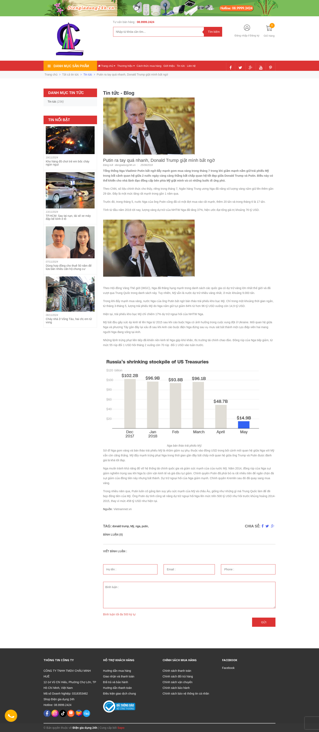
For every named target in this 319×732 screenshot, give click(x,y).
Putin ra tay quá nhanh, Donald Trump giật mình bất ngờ (159, 160)
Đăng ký (254, 35)
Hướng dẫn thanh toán (117, 687)
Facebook (228, 668)
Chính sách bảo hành (176, 687)
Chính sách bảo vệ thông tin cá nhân (186, 693)
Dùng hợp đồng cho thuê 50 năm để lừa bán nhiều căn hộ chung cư (69, 267)
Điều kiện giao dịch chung (119, 693)
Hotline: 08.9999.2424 (57, 705)
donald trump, (121, 526)
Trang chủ (106, 65)
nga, (138, 526)
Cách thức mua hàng (149, 65)
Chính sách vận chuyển (177, 682)
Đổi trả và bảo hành (115, 682)
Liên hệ (191, 65)
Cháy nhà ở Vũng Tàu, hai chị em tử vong (69, 320)
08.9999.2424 (145, 22)
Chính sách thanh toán (177, 670)
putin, (145, 526)
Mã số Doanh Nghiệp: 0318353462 (66, 693)
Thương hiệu (125, 65)
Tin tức (181, 65)
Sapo (120, 727)
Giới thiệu (169, 65)
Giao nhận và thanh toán (118, 676)
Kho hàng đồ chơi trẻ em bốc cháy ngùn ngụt (67, 163)
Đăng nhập (241, 35)
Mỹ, (132, 526)
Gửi (264, 622)
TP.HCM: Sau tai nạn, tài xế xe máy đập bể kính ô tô (68, 217)
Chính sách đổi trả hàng (178, 676)
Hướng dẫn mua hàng (117, 670)
